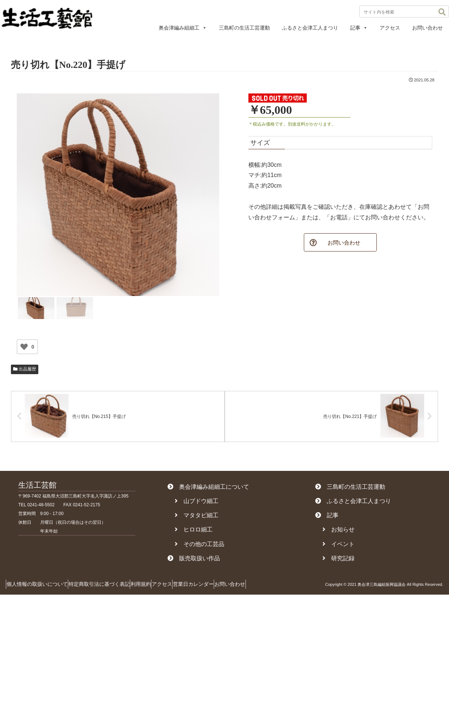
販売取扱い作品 (193, 560)
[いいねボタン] (24, 346)
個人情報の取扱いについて (40, 586)
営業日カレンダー (224, 586)
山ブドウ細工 (196, 503)
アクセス (390, 28)
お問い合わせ (427, 28)
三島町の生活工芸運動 (244, 28)
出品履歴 (24, 369)
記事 (359, 28)
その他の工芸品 (199, 546)
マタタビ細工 (196, 517)
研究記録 (338, 560)
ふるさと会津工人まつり (310, 28)
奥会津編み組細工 (183, 28)
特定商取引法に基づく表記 (109, 586)
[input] (404, 11)
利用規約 (158, 586)
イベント (338, 546)
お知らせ (338, 532)
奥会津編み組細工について (208, 488)
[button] (442, 12)
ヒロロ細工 (194, 532)
